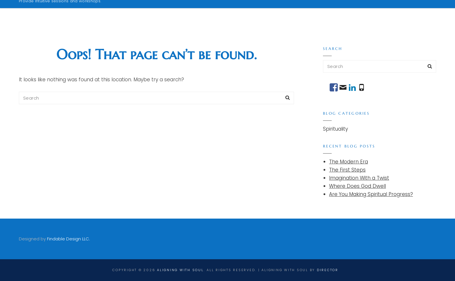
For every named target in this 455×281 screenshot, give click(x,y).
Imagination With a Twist (359, 177)
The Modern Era (348, 161)
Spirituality (335, 128)
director (327, 270)
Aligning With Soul (66, 9)
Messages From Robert (390, 12)
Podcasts (332, 12)
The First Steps (347, 169)
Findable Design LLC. (68, 239)
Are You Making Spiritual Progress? (371, 194)
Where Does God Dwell (357, 186)
